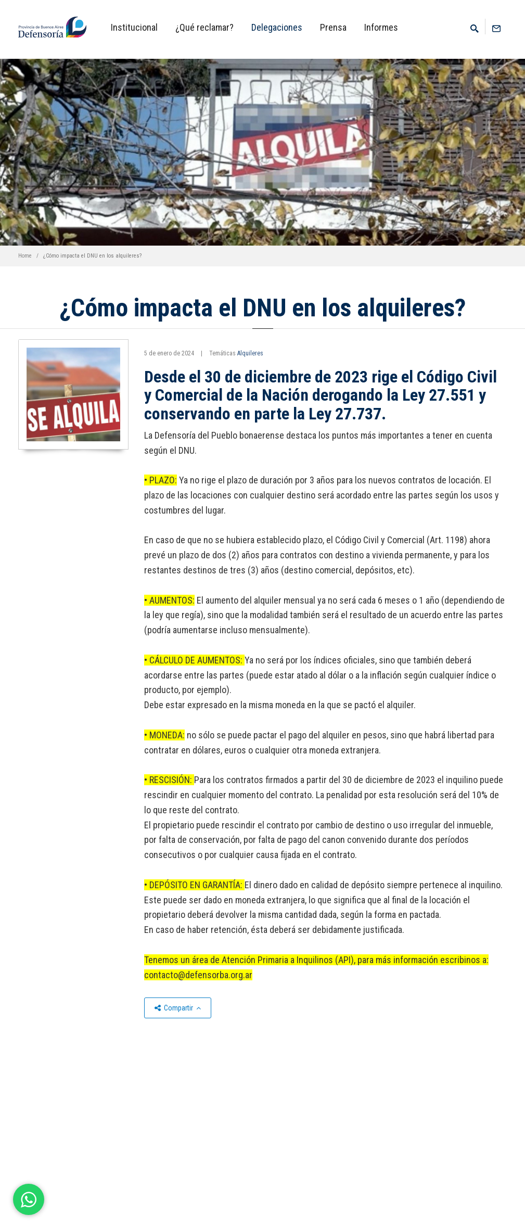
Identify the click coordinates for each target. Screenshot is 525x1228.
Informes (381, 27)
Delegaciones (276, 27)
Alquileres (250, 353)
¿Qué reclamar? (204, 27)
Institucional (134, 27)
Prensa (333, 27)
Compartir (178, 1008)
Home (25, 255)
